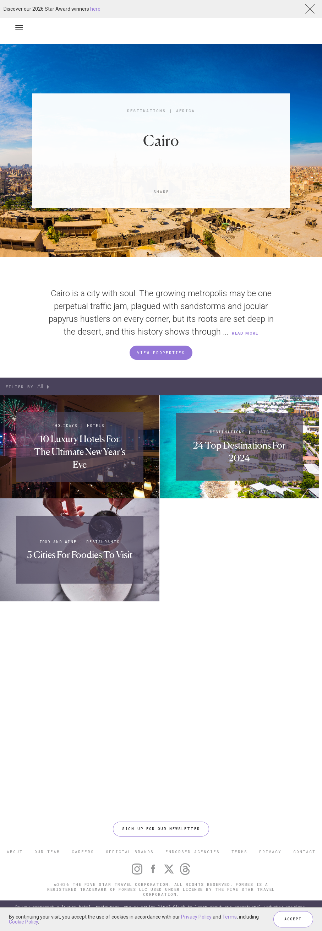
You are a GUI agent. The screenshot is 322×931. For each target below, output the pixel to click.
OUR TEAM (47, 851)
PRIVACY (270, 851)
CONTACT (304, 851)
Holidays (66, 425)
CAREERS (83, 851)
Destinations (146, 110)
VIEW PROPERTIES (161, 352)
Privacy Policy (196, 917)
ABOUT (15, 851)
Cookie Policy (23, 922)
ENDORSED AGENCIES (192, 851)
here (95, 9)
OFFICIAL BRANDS (130, 851)
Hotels (95, 425)
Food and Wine (58, 542)
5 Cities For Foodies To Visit (79, 554)
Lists (262, 432)
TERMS (239, 851)
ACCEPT (293, 919)
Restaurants (103, 542)
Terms (229, 917)
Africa (185, 110)
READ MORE (245, 333)
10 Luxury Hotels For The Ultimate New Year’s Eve (79, 451)
